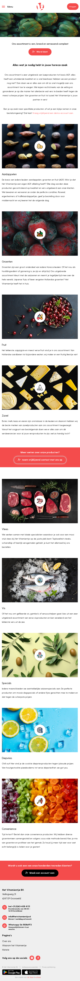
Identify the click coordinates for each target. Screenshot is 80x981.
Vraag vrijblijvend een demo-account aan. (52, 113)
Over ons (6, 941)
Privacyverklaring (48, 967)
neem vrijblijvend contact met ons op (40, 459)
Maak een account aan (39, 872)
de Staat (30, 977)
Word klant (40, 51)
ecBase (38, 977)
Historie (5, 949)
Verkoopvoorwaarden (30, 967)
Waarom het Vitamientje (14, 945)
